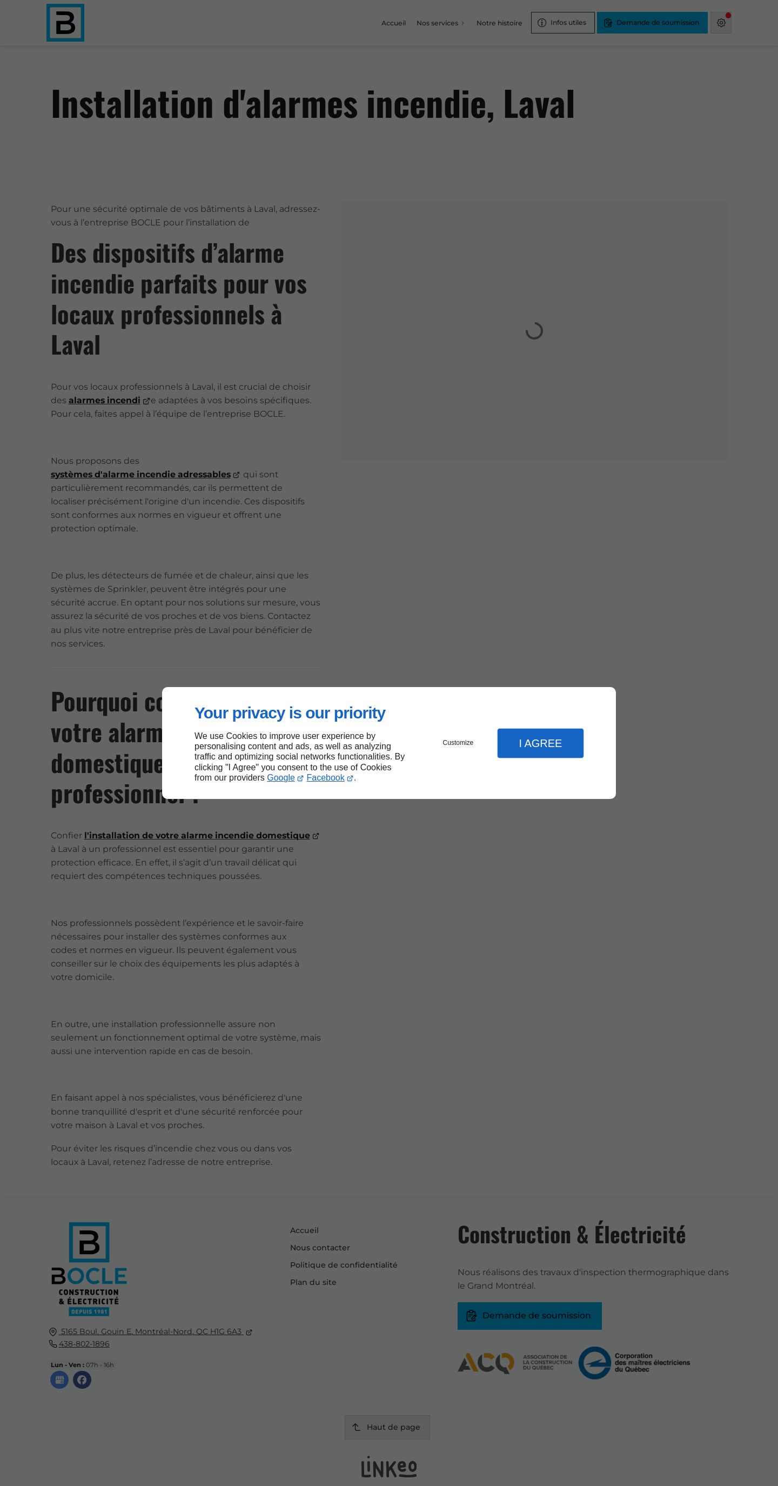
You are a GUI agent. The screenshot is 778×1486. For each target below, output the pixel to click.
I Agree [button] (540, 743)
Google (281, 777)
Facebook (326, 777)
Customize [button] (458, 743)
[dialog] (389, 743)
